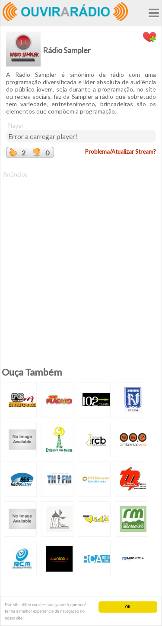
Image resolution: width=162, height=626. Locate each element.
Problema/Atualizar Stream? (120, 151)
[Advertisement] (81, 260)
